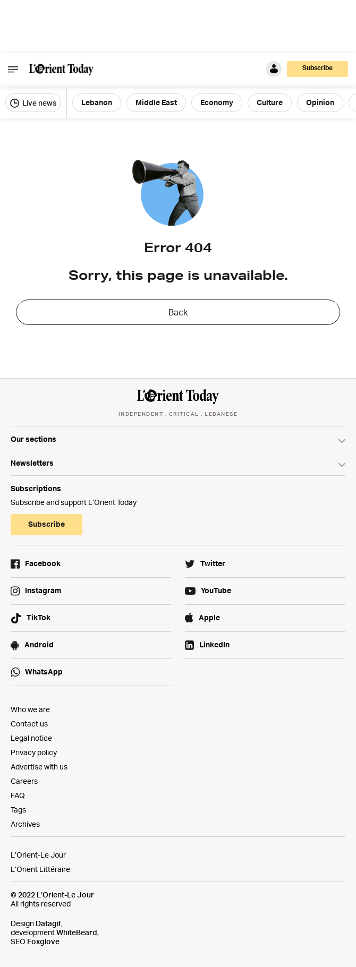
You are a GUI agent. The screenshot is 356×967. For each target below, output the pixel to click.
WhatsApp (44, 671)
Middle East (156, 102)
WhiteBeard (76, 932)
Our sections (33, 438)
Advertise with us (39, 766)
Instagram (43, 590)
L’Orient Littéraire (40, 869)
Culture (270, 102)
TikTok (38, 617)
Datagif (48, 923)
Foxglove (43, 941)
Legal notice (31, 737)
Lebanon (96, 102)
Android (39, 644)
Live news (33, 103)
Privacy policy (34, 752)
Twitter (212, 563)
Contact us (29, 723)
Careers (24, 780)
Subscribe (317, 68)
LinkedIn (214, 644)
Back (178, 312)
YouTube (216, 590)
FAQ (18, 795)
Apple (209, 617)
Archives (25, 823)
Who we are (30, 709)
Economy (216, 102)
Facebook (43, 563)
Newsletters (32, 462)
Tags (18, 809)
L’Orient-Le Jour (38, 854)
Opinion (320, 102)
